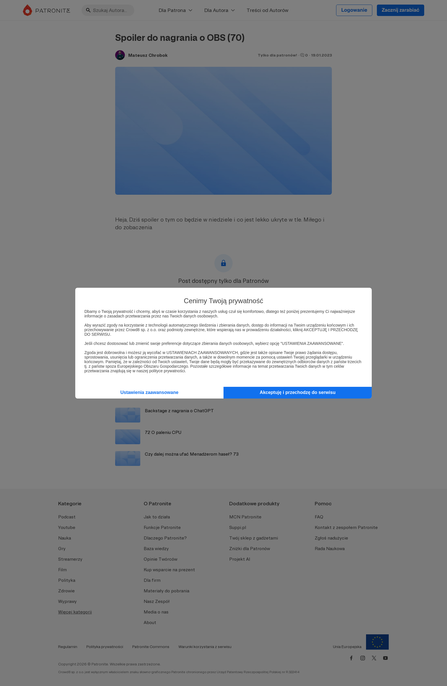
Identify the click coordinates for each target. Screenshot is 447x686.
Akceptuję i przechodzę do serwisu (298, 392)
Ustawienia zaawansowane (149, 392)
